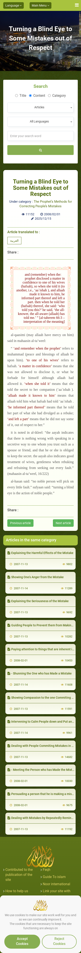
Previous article (20, 523)
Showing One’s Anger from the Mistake (36, 577)
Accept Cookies (22, 941)
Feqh (46, 870)
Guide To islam (54, 877)
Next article (63, 523)
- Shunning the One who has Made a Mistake (40, 673)
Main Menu (40, 5)
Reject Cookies (59, 941)
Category (57, 95)
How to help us (16, 891)
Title (20, 95)
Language (13, 5)
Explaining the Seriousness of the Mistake (38, 601)
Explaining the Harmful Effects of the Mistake (40, 553)
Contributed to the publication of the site (19, 875)
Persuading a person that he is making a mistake (43, 794)
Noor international (56, 884)
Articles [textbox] (39, 107)
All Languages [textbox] (39, 121)
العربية (14, 240)
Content (37, 95)
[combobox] (40, 107)
